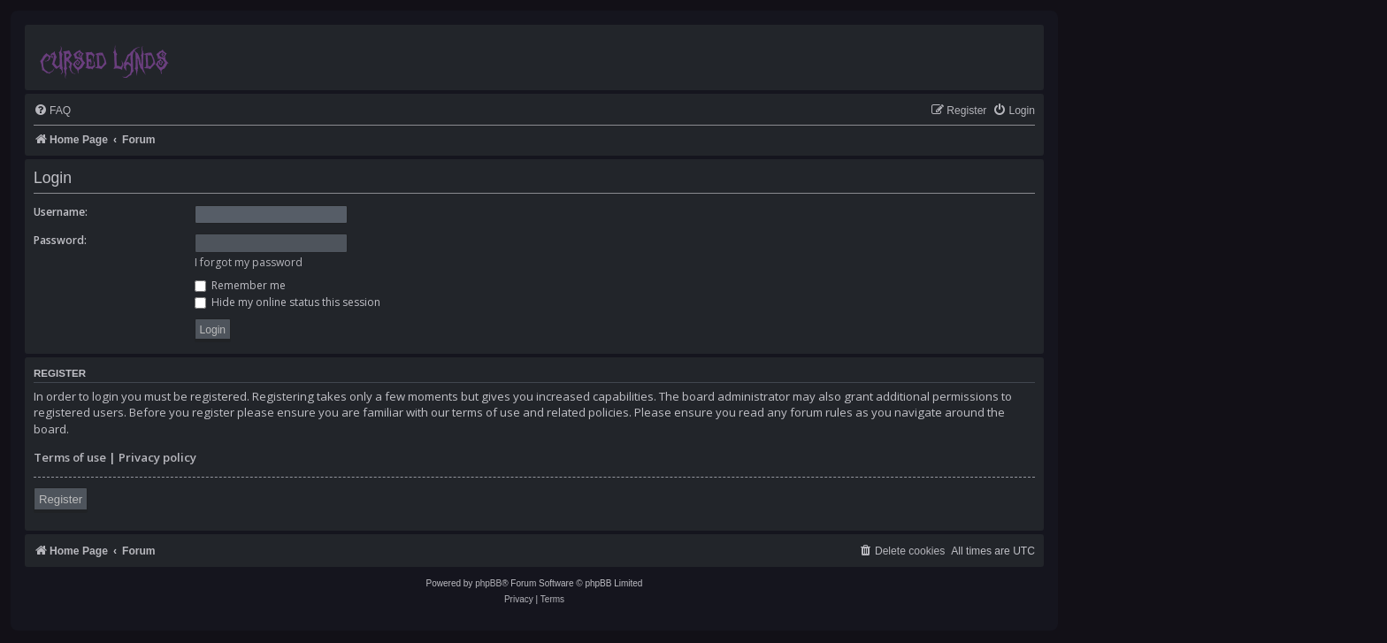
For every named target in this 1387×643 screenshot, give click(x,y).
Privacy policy (157, 457)
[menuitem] (52, 111)
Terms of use (70, 457)
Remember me (240, 285)
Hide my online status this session (287, 302)
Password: (60, 240)
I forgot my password (249, 262)
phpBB (488, 583)
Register (60, 499)
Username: (61, 211)
